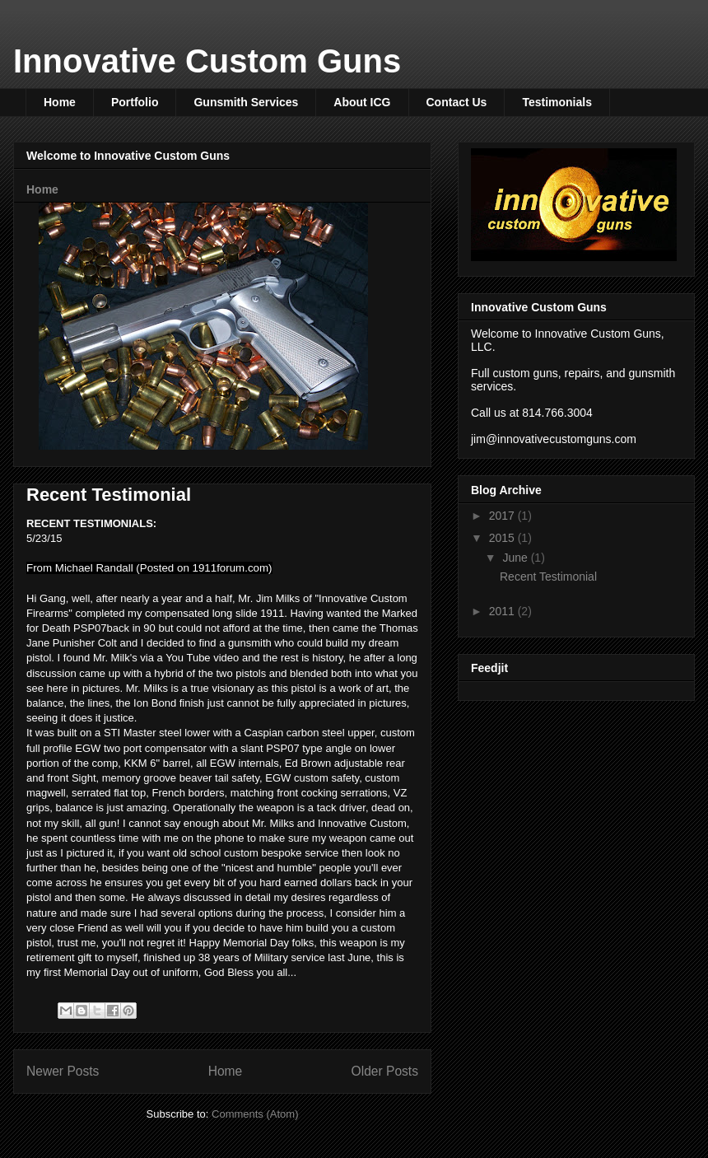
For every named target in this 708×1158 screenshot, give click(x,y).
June (516, 557)
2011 (503, 611)
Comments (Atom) (255, 1114)
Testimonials (557, 102)
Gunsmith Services (245, 102)
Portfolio (135, 102)
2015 (503, 537)
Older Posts (385, 1071)
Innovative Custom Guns (207, 61)
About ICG (361, 102)
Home (60, 102)
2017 (503, 515)
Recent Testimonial (108, 494)
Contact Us (456, 102)
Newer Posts (62, 1071)
